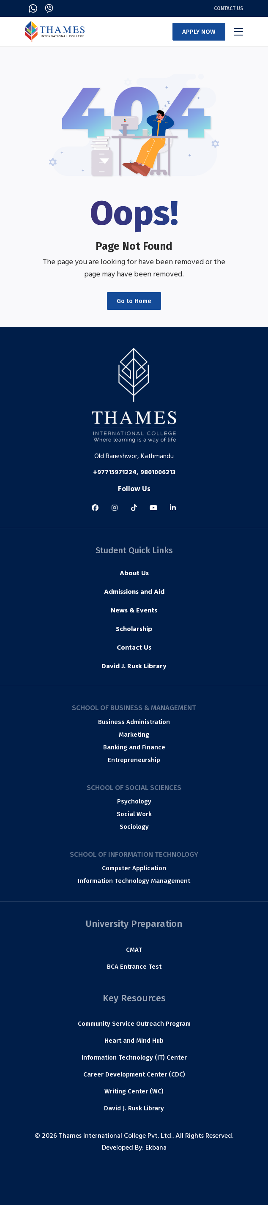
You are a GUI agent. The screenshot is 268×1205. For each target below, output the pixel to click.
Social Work (134, 814)
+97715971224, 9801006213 (134, 473)
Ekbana (156, 1148)
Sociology (134, 827)
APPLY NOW (199, 32)
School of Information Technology (134, 854)
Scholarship (134, 629)
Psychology (134, 801)
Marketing (134, 734)
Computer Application (134, 868)
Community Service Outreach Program (134, 1023)
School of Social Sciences (134, 787)
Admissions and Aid (134, 592)
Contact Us (228, 8)
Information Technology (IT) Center (134, 1057)
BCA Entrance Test (134, 966)
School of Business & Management (134, 707)
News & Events (134, 611)
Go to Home (134, 301)
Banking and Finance (134, 747)
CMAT (134, 950)
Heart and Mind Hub (134, 1040)
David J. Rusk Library (134, 667)
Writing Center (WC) (134, 1091)
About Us (134, 574)
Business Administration (134, 722)
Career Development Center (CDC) (134, 1074)
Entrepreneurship (134, 760)
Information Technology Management (134, 881)
